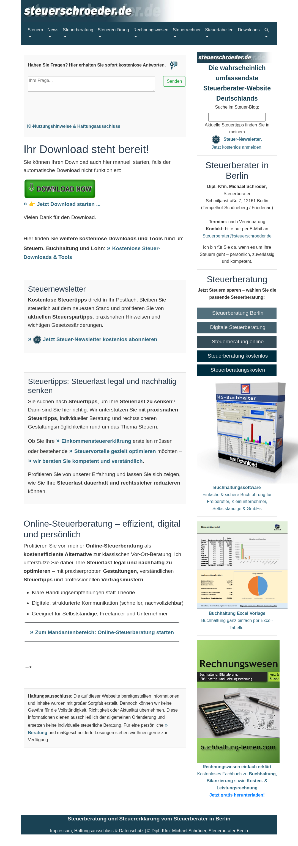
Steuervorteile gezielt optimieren (115, 451)
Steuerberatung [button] (78, 29)
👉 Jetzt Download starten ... (65, 204)
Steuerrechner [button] (187, 29)
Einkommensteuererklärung (97, 441)
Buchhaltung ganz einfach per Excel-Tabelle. (237, 620)
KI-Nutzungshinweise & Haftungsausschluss (74, 126)
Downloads (249, 29)
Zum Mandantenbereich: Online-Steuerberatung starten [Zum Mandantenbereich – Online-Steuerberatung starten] (104, 632)
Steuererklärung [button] (113, 29)
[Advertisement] (105, 106)
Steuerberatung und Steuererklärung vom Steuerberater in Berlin (149, 819)
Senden (174, 81)
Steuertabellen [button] (219, 29)
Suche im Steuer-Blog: (237, 107)
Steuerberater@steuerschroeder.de (237, 236)
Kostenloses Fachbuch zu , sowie (237, 780)
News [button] (53, 29)
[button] (267, 33)
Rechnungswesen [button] (150, 29)
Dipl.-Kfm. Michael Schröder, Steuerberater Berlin (200, 830)
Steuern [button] (35, 29)
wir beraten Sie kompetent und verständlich (88, 461)
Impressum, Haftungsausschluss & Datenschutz (97, 830)
